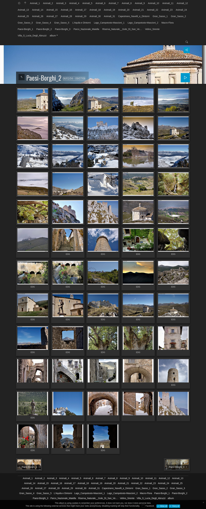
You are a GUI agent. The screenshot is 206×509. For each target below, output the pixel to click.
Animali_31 (109, 16)
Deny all (175, 506)
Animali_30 (95, 16)
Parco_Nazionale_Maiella (86, 29)
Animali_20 (123, 10)
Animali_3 (61, 3)
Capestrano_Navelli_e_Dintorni (134, 16)
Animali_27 (52, 16)
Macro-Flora (167, 22)
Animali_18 (95, 10)
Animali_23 (167, 10)
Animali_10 (153, 3)
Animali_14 (37, 10)
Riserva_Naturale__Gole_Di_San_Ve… (122, 29)
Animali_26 (37, 16)
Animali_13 (23, 10)
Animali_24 (181, 10)
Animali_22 (152, 10)
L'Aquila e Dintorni (81, 22)
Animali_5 (87, 3)
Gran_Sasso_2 (178, 16)
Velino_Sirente (152, 29)
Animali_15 (52, 10)
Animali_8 (126, 3)
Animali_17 (80, 10)
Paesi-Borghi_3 (62, 29)
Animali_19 (109, 10)
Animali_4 (74, 3)
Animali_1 (35, 3)
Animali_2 (48, 3)
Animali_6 (100, 3)
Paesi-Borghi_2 (44, 29)
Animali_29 (80, 16)
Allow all (163, 506)
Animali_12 (182, 3)
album (53, 35)
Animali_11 (167, 3)
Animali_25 (23, 16)
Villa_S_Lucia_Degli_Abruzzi (32, 35)
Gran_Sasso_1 (160, 16)
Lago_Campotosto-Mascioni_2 (143, 22)
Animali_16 (66, 10)
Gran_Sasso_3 (25, 22)
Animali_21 (138, 10)
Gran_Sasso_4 (43, 22)
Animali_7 (113, 3)
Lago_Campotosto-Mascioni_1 (109, 22)
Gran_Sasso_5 (61, 22)
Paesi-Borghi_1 (25, 29)
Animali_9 (140, 3)
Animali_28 (66, 16)
